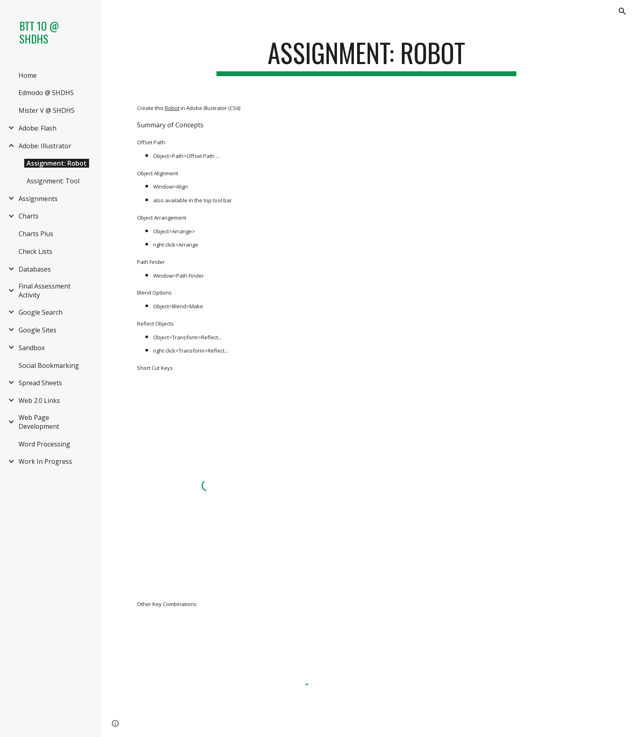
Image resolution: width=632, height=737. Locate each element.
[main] (366, 56)
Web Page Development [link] (39, 422)
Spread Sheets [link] (40, 382)
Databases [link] (35, 269)
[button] (622, 11)
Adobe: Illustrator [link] (45, 145)
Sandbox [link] (32, 347)
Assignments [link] (38, 198)
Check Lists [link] (35, 251)
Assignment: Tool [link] (53, 180)
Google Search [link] (40, 312)
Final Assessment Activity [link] (45, 290)
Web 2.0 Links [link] (39, 400)
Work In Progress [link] (45, 461)
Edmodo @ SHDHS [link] (46, 92)
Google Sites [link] (37, 330)
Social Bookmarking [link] (49, 365)
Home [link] (28, 75)
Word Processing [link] (44, 444)
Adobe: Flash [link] (37, 128)
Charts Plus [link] (36, 233)
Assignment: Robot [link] (57, 163)
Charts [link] (29, 216)
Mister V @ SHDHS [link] (47, 110)
